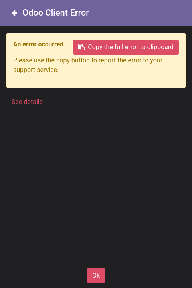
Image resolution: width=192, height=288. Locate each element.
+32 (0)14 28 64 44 (102, 276)
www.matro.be (94, 157)
